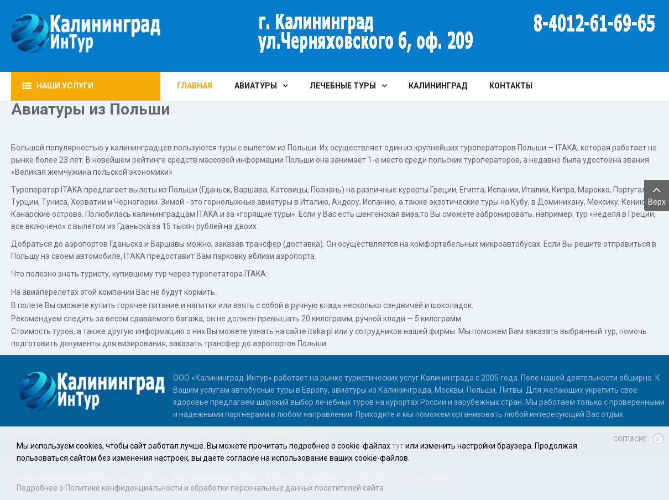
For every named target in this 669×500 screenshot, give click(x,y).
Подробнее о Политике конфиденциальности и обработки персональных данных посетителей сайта (200, 487)
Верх (656, 194)
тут (398, 445)
